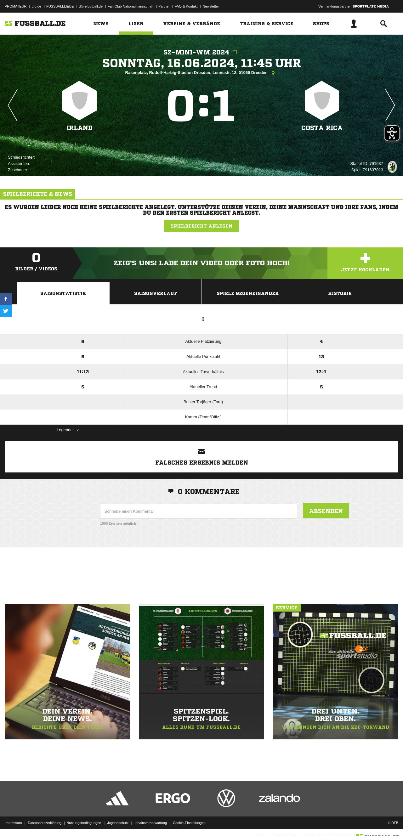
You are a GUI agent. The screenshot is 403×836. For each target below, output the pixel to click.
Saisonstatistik (63, 293)
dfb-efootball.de (91, 6)
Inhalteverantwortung (150, 821)
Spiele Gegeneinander (248, 293)
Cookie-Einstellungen (189, 821)
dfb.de (36, 6)
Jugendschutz (117, 821)
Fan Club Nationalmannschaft (130, 6)
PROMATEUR (15, 6)
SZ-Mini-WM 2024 (201, 52)
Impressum (13, 821)
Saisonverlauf (155, 293)
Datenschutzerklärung (44, 821)
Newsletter (211, 6)
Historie (340, 293)
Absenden (326, 511)
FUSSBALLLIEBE (60, 6)
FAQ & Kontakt (186, 6)
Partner (164, 6)
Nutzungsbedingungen (83, 821)
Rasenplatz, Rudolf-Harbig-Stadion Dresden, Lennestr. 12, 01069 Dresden (201, 73)
